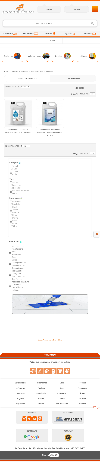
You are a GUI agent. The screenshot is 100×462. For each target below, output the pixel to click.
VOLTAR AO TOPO (50, 355)
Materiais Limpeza (38, 56)
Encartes (49, 33)
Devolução (20, 393)
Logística (68, 33)
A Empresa (8, 33)
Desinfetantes (37, 72)
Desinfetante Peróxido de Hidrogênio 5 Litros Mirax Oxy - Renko (50, 132)
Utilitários (88, 56)
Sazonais (76, 9)
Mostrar (84, 94)
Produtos (88, 33)
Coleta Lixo (12, 56)
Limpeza (14, 72)
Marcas (49, 9)
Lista (91, 88)
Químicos (63, 56)
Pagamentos (20, 403)
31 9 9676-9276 (62, 403)
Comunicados (28, 33)
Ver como (79, 88)
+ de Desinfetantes (73, 78)
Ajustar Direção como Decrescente (32, 87)
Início (6, 72)
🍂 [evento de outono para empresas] (96, 234)
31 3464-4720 (62, 393)
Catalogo (41, 388)
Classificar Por (12, 87)
